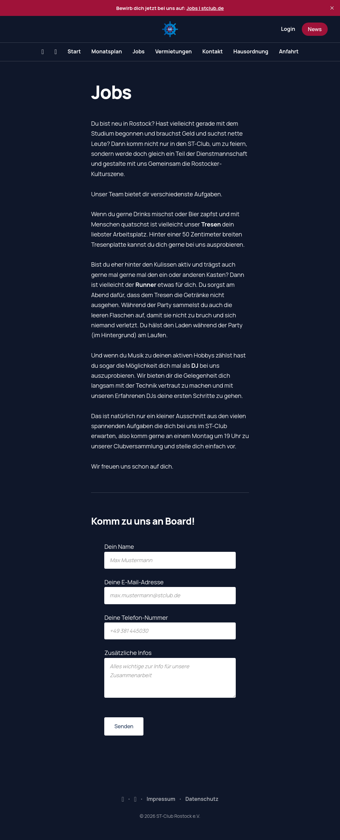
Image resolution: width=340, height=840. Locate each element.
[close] (332, 8)
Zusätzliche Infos (169, 673)
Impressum (160, 799)
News (314, 29)
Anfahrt (288, 51)
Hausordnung (250, 51)
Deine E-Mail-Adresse (169, 591)
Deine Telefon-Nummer (169, 627)
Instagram (135, 799)
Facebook (123, 799)
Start (74, 51)
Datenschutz (201, 799)
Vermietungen (173, 51)
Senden (123, 726)
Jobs (138, 51)
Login (288, 28)
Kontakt (213, 51)
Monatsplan (106, 51)
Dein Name (169, 556)
